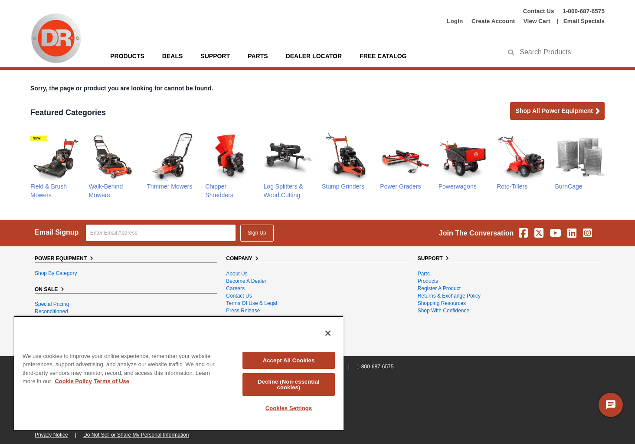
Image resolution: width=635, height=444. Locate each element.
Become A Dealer (246, 281)
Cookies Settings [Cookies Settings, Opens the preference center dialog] (288, 408)
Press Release (243, 311)
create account (493, 21)
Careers (235, 288)
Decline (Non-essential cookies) (288, 384)
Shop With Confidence (443, 311)
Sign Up (257, 233)
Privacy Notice (51, 435)
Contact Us (538, 11)
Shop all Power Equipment (558, 111)
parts (258, 56)
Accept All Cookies (289, 360)
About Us (236, 274)
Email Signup (57, 232)
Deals (172, 56)
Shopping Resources (442, 303)
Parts (424, 274)
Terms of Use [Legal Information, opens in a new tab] (111, 381)
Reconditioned (51, 311)
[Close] (327, 333)
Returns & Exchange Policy (449, 296)
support (215, 56)
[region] (179, 373)
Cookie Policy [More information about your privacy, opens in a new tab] (73, 381)
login (455, 21)
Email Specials (584, 21)
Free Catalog (383, 56)
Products (127, 56)
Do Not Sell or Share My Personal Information (136, 435)
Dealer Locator (314, 56)
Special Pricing (52, 304)
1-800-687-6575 (584, 11)
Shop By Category (56, 273)
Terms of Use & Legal (251, 303)
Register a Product (439, 288)
